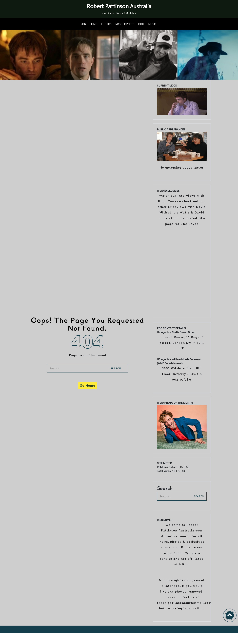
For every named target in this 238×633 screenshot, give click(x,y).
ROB (83, 24)
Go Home (87, 385)
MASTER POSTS (124, 24)
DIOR (141, 24)
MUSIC (152, 24)
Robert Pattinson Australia (119, 6)
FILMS (93, 24)
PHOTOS (106, 24)
